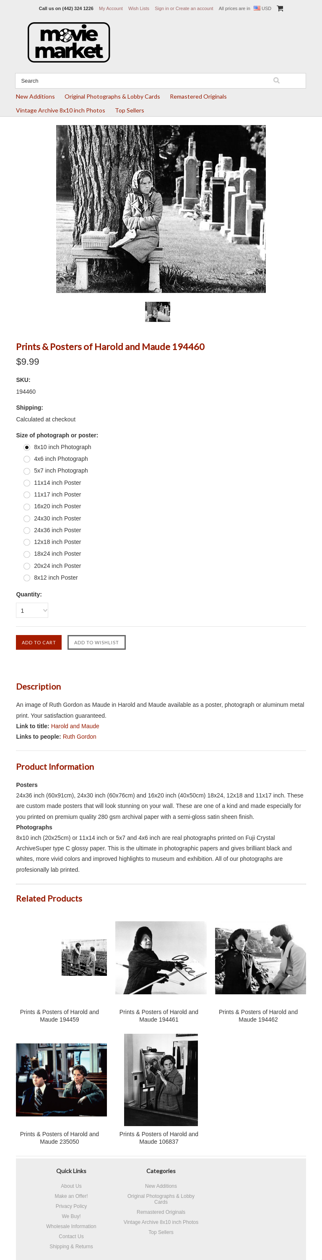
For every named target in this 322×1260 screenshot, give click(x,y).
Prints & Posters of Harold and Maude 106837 (158, 1138)
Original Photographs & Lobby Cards (112, 96)
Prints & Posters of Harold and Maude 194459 (59, 1016)
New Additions (35, 96)
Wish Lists (138, 8)
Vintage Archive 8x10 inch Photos (60, 110)
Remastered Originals (198, 96)
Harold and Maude (75, 726)
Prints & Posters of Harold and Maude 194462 (258, 1016)
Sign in (162, 8)
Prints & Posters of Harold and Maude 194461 (158, 1016)
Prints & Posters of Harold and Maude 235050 (59, 1138)
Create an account (194, 8)
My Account (111, 8)
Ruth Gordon (79, 736)
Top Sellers (129, 110)
